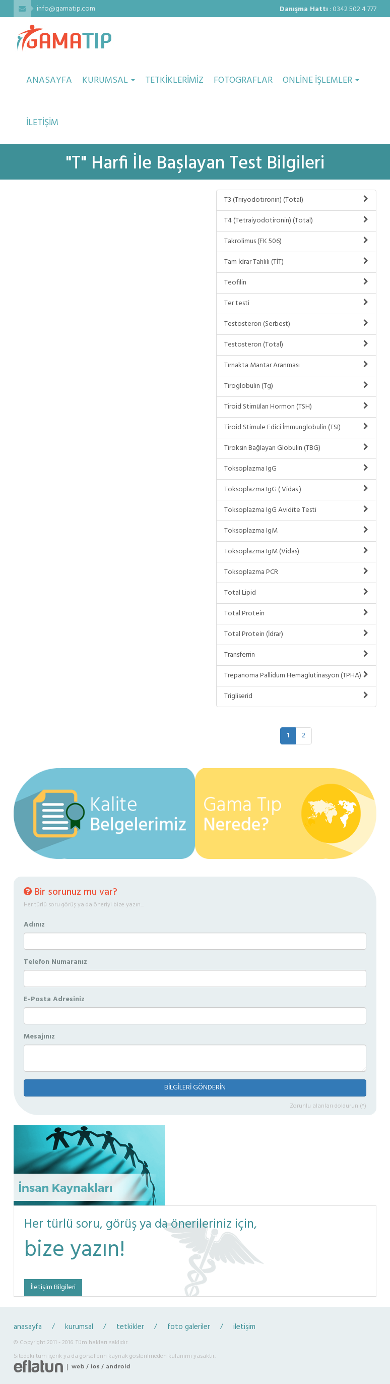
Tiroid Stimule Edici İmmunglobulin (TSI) (296, 427)
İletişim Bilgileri (53, 1287)
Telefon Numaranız (55, 962)
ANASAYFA (49, 80)
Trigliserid (296, 696)
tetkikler (130, 1327)
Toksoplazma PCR (296, 572)
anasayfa (28, 1327)
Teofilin (296, 283)
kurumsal (79, 1327)
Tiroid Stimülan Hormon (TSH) (296, 407)
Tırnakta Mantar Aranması (296, 365)
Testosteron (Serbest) (296, 324)
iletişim (244, 1327)
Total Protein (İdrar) (296, 634)
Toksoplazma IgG (296, 469)
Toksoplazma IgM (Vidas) (296, 551)
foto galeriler (188, 1327)
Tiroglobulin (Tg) (296, 386)
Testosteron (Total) (296, 345)
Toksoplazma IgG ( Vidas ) (296, 489)
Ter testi (296, 303)
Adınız (34, 925)
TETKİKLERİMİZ (174, 80)
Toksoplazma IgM (296, 531)
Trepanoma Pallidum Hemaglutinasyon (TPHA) (296, 675)
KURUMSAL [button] (108, 80)
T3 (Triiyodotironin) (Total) (296, 200)
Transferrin (296, 655)
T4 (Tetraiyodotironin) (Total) (296, 220)
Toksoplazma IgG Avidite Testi (296, 510)
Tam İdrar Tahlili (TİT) (296, 262)
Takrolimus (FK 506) (296, 241)
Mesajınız (39, 1037)
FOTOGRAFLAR (243, 80)
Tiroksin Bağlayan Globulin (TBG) (296, 448)
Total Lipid (296, 593)
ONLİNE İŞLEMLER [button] (321, 80)
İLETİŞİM (42, 123)
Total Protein (296, 613)
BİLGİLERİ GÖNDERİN (195, 1087)
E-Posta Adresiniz (54, 1000)
